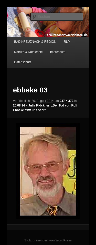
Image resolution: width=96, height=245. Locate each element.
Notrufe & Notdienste (28, 52)
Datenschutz (22, 62)
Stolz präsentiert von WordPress (48, 240)
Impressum (57, 52)
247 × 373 (66, 101)
